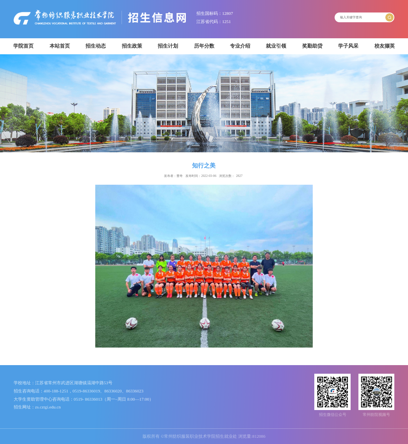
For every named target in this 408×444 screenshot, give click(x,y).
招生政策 (132, 46)
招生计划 (168, 46)
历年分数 (204, 46)
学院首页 (23, 46)
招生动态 (96, 46)
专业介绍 (240, 46)
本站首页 (60, 46)
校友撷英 (384, 46)
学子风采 (348, 46)
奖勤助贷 (312, 46)
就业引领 (276, 46)
